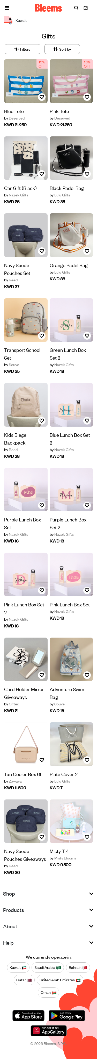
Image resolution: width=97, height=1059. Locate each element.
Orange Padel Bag (69, 265)
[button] (6, 7)
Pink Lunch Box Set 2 (24, 608)
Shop (9, 893)
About (10, 926)
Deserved (14, 118)
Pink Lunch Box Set (70, 604)
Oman (49, 992)
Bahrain (78, 967)
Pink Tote (59, 111)
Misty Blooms (63, 858)
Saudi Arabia (47, 967)
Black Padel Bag (67, 187)
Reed (11, 280)
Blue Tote (14, 111)
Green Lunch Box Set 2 (68, 353)
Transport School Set (22, 353)
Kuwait (18, 967)
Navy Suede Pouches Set (17, 269)
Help (8, 942)
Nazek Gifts (16, 195)
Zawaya (13, 781)
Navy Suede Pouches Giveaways (25, 855)
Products (13, 909)
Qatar (24, 980)
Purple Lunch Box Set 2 (68, 523)
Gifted (11, 704)
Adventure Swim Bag (67, 693)
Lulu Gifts (60, 195)
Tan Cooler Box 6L (23, 774)
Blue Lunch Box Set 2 (70, 438)
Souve (11, 364)
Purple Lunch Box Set (22, 523)
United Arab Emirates (60, 980)
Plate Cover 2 (64, 774)
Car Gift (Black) (20, 187)
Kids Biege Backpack (15, 438)
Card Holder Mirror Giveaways (24, 693)
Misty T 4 (59, 851)
